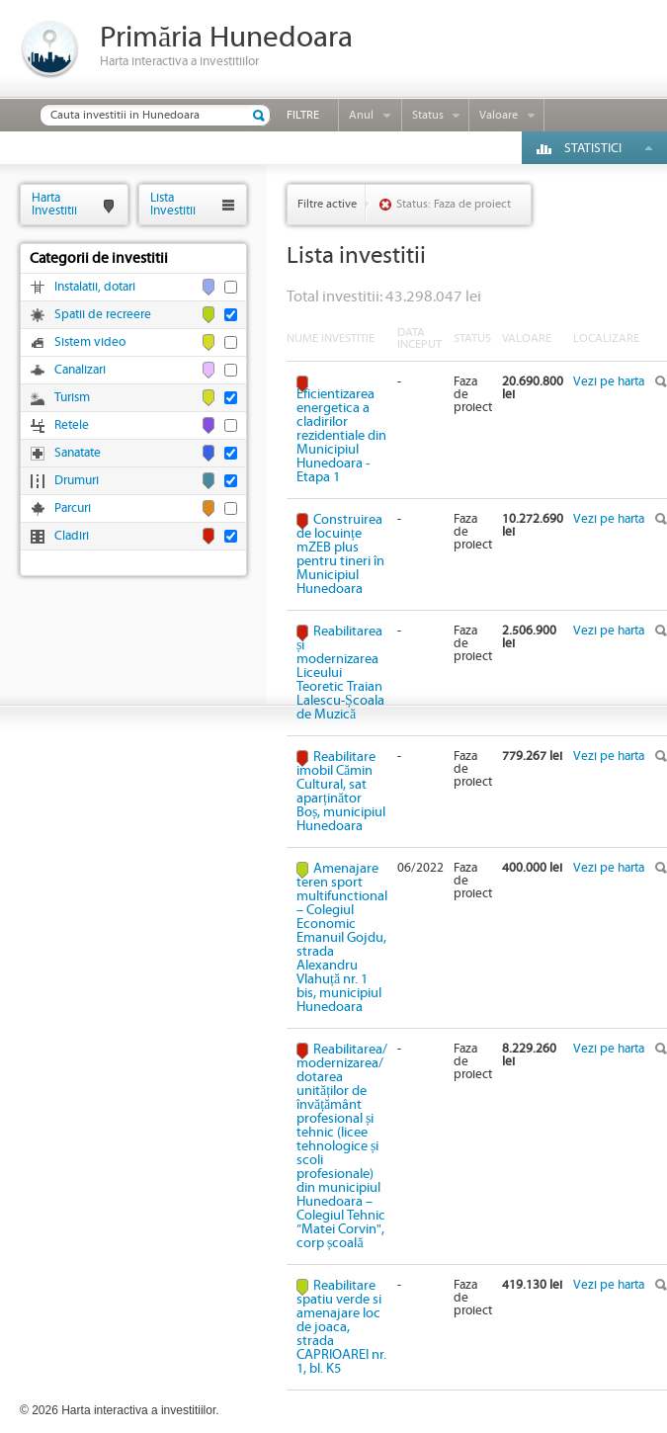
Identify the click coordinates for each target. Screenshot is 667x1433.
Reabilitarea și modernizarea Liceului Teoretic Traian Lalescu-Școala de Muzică (340, 673)
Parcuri (72, 508)
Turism (72, 397)
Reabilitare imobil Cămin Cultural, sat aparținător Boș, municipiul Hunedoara (340, 791)
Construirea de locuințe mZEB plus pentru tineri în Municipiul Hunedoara (340, 554)
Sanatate (77, 453)
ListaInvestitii (173, 204)
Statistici (593, 148)
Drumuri (76, 480)
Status (428, 115)
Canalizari (80, 370)
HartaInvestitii (54, 204)
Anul (361, 115)
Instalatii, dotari (94, 287)
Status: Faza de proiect (453, 204)
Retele (71, 425)
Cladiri (71, 536)
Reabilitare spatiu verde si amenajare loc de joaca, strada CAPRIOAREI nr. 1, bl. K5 (341, 1327)
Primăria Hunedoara (226, 38)
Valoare (498, 115)
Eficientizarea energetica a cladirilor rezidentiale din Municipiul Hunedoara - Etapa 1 (341, 435)
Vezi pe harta (608, 382)
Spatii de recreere (102, 314)
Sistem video (89, 342)
